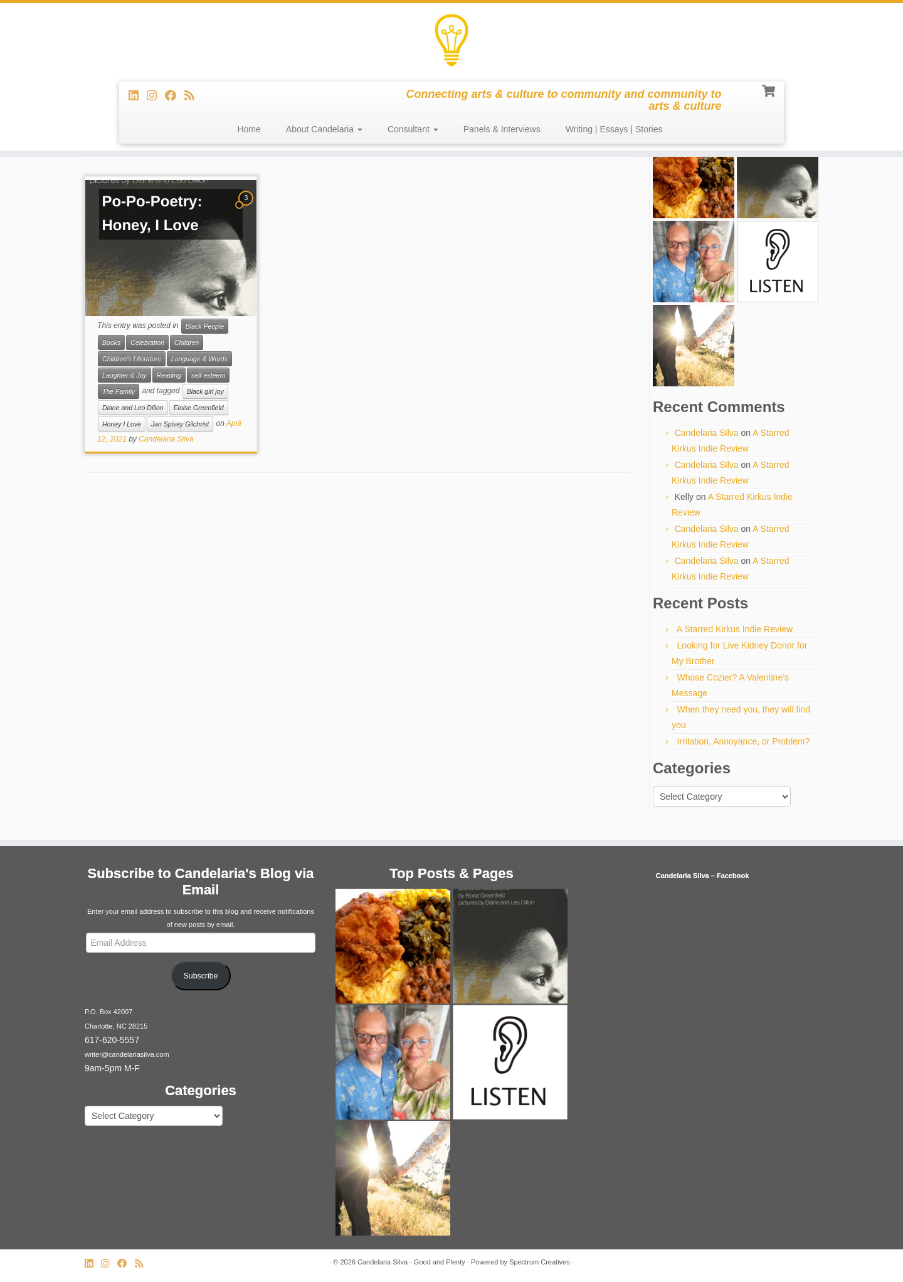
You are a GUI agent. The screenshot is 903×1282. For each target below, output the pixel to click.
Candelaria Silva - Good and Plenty (411, 1262)
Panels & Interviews (502, 129)
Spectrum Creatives (539, 1262)
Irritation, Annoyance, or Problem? (743, 741)
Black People (205, 326)
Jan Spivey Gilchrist (180, 424)
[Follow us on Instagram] (156, 96)
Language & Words (199, 359)
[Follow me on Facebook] (174, 96)
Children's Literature (131, 359)
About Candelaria (324, 129)
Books (111, 342)
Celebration (147, 342)
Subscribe (201, 976)
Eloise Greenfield (199, 407)
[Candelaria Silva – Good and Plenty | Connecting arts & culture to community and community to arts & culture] (451, 40)
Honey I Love (121, 424)
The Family (118, 391)
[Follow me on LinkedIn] (138, 96)
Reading (169, 375)
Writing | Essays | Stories (614, 129)
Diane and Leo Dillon (132, 407)
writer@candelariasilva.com (127, 1054)
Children (186, 342)
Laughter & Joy (124, 375)
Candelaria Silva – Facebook (702, 875)
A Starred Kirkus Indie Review (735, 629)
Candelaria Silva (166, 439)
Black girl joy (205, 391)
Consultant (413, 129)
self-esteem (208, 375)
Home (248, 129)
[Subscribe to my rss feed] (193, 96)
